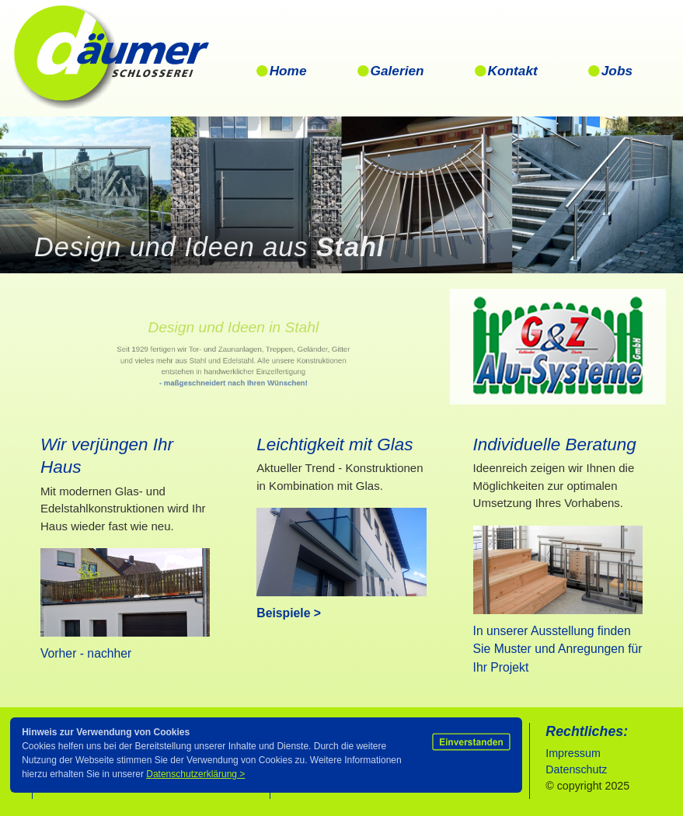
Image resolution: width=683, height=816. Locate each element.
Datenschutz (577, 769)
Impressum (572, 753)
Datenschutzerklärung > (195, 774)
